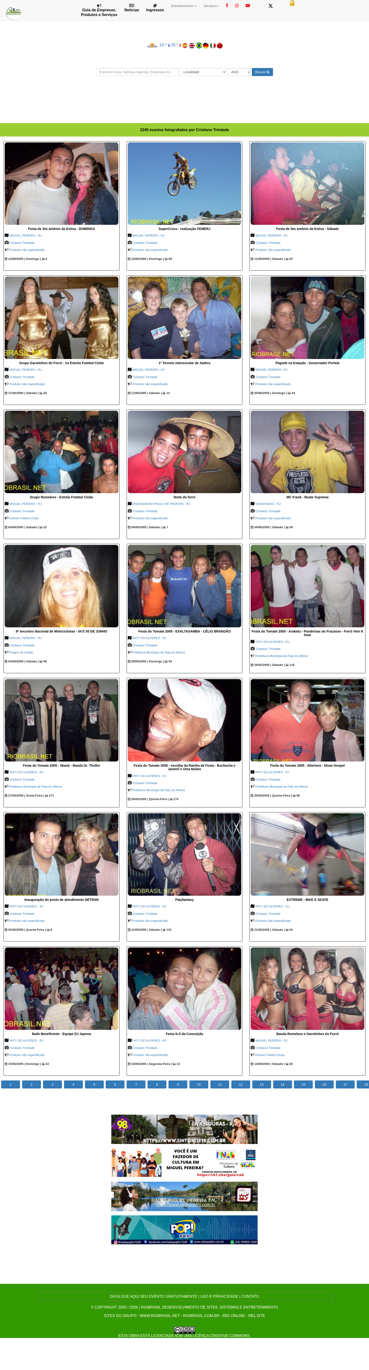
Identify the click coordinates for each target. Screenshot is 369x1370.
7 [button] (136, 1084)
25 (289, 259)
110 (167, 929)
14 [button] (283, 1084)
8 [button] (157, 1084)
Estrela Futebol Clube (24, 518)
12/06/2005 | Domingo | (23, 259)
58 (43, 661)
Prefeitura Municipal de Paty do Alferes (158, 652)
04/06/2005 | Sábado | (22, 527)
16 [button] (324, 1084)
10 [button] (199, 1084)
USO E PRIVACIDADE (219, 1296)
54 (168, 661)
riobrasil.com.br (201, 1316)
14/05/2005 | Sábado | (268, 1064)
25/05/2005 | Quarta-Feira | (271, 795)
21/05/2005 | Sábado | (145, 929)
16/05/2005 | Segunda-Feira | (150, 1064)
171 (49, 795)
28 (43, 393)
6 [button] (115, 1084)
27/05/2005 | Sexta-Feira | (24, 795)
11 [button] (220, 1084)
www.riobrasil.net (160, 1316)
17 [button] (345, 1084)
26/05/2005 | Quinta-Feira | (148, 799)
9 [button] (178, 1084)
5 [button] (94, 1084)
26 (289, 1064)
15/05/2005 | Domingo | (23, 1064)
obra (134, 1336)
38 (289, 527)
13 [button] (262, 1084)
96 (296, 795)
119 (290, 665)
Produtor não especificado (27, 250)
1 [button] (11, 1084)
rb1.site (256, 1316)
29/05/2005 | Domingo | (146, 661)
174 (174, 799)
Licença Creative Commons (221, 1336)
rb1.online (234, 1316)
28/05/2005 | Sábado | (268, 665)
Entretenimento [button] (184, 6)
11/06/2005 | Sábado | (268, 259)
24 (289, 929)
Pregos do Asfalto (21, 652)
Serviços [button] (211, 6)
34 (45, 1064)
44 (291, 393)
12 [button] (241, 1084)
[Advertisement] (184, 93)
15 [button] (303, 1084)
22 (43, 527)
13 (166, 393)
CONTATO (250, 1296)
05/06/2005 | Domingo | (269, 393)
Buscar (262, 72)
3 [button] (52, 1084)
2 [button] (31, 1084)
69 (168, 259)
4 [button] (73, 1084)
